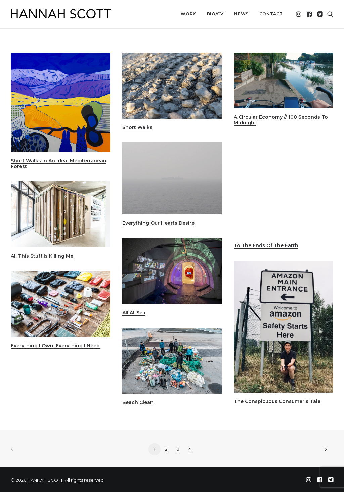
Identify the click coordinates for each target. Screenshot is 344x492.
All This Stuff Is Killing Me (42, 256)
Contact (271, 13)
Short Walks (137, 127)
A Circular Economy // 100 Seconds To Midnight (281, 120)
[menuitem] (188, 14)
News (241, 13)
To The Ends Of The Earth (266, 245)
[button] (299, 14)
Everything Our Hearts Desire (158, 223)
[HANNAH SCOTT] (61, 14)
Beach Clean (138, 402)
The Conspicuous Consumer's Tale (277, 401)
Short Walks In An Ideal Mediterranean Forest (58, 163)
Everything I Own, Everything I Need (55, 346)
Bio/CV (215, 13)
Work (188, 13)
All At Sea (133, 313)
